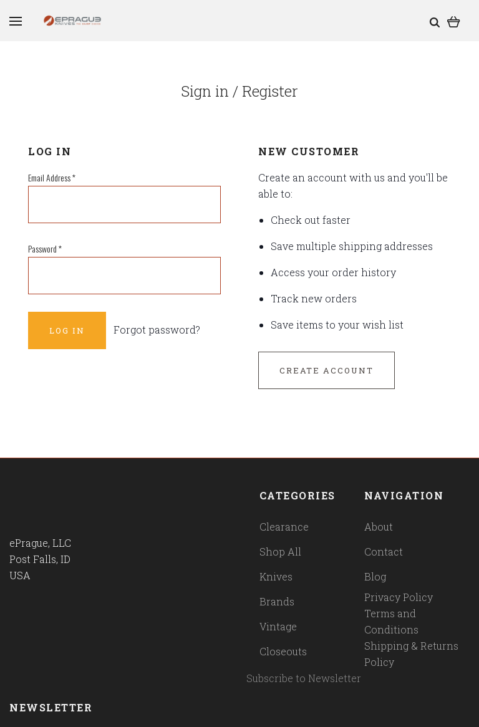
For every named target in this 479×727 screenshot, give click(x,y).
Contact (383, 551)
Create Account (326, 370)
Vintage (278, 626)
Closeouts (283, 651)
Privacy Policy (398, 597)
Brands (276, 601)
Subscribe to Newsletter (303, 678)
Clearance (284, 526)
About (378, 526)
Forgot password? (157, 329)
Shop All (280, 551)
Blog (375, 576)
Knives (276, 576)
